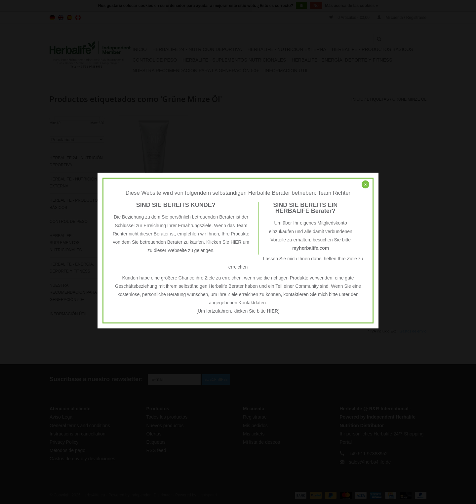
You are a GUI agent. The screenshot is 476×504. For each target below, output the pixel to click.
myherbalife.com (310, 248)
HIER (235, 242)
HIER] (273, 311)
